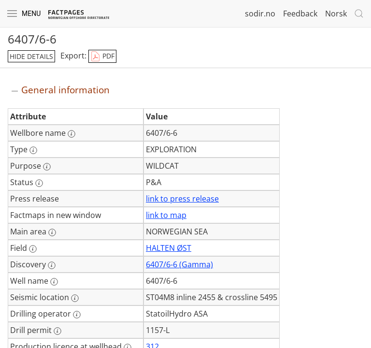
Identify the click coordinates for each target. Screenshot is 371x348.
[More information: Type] (33, 150)
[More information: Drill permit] (57, 331)
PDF (102, 56)
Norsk (336, 13)
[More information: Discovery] (52, 265)
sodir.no (260, 13)
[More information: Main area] (52, 232)
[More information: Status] (39, 183)
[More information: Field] (33, 249)
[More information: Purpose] (47, 167)
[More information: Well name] (54, 282)
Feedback (300, 13)
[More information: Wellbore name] (71, 134)
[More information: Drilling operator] (77, 315)
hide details (31, 56)
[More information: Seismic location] (75, 298)
